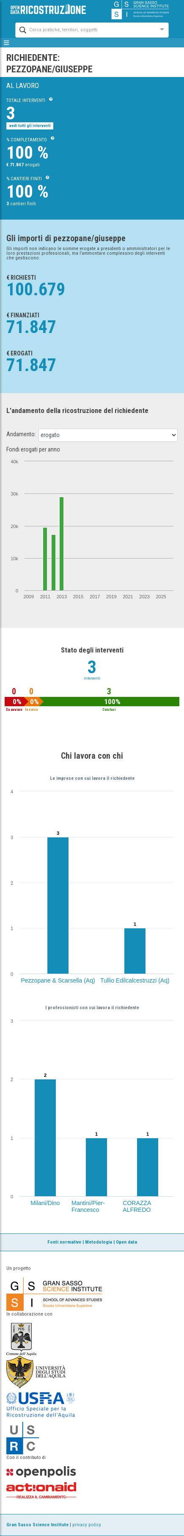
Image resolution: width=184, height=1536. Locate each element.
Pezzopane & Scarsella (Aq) (58, 980)
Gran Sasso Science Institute (37, 1525)
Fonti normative (64, 1242)
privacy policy (86, 1525)
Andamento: (21, 434)
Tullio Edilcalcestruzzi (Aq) (135, 980)
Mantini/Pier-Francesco (88, 1206)
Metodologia (98, 1242)
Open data (126, 1242)
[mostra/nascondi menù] (6, 42)
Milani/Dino (45, 1203)
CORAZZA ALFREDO (137, 1206)
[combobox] (84, 29)
